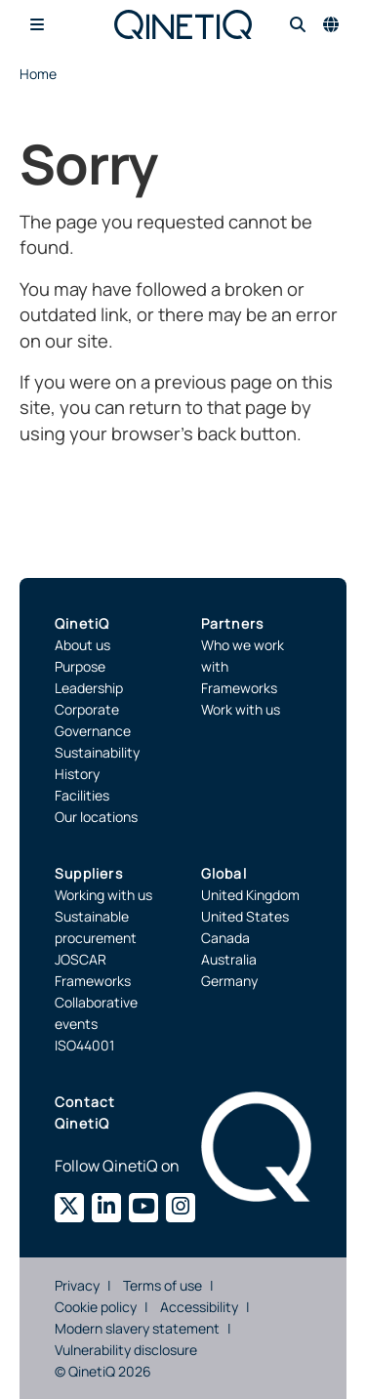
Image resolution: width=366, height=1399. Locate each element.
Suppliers (89, 873)
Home (38, 73)
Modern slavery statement (137, 1328)
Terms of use (162, 1285)
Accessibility (199, 1306)
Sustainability (97, 752)
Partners (232, 623)
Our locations (96, 816)
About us (82, 645)
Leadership (89, 688)
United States (245, 916)
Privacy (77, 1285)
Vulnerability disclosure (126, 1349)
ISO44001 (84, 1045)
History (77, 773)
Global (224, 873)
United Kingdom (250, 894)
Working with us (103, 894)
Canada (225, 937)
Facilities (82, 795)
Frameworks (239, 688)
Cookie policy (96, 1306)
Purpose (80, 666)
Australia (229, 959)
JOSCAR (80, 959)
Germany (229, 980)
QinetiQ (82, 623)
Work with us (240, 709)
